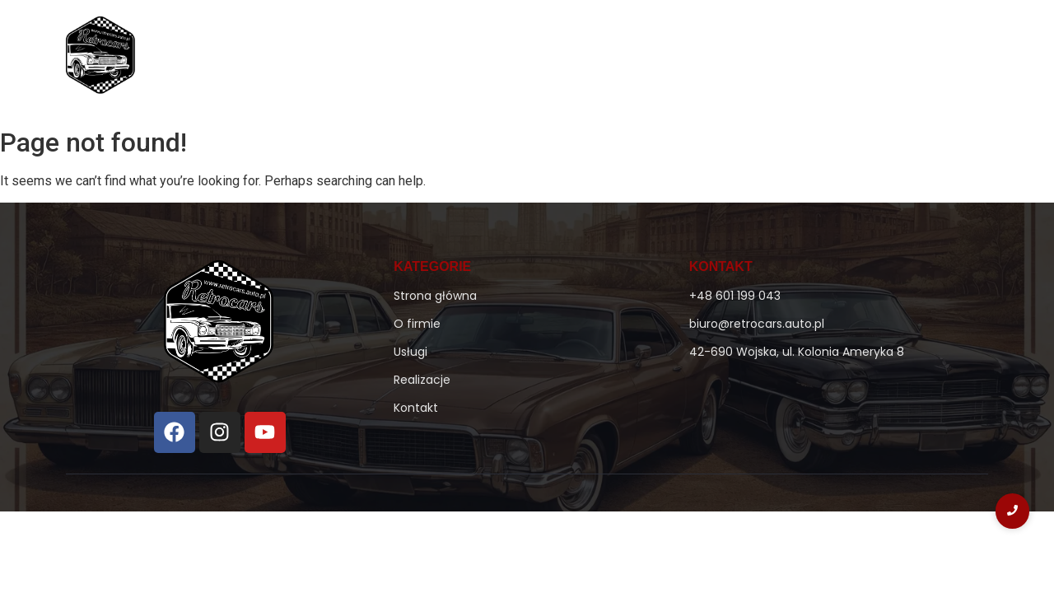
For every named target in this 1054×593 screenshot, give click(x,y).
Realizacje (794, 59)
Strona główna (450, 59)
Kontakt (877, 59)
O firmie (547, 59)
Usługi (720, 59)
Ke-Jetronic (635, 59)
